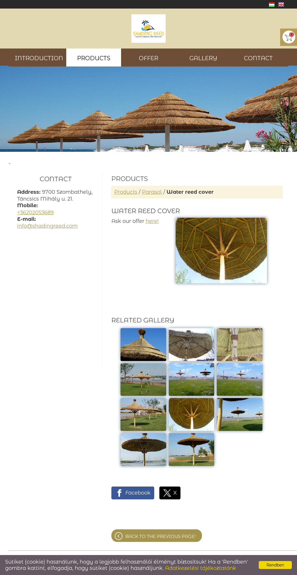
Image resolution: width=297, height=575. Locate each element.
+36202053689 (35, 212)
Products (125, 192)
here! (152, 221)
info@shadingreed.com (47, 226)
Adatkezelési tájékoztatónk (200, 568)
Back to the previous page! (160, 536)
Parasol (152, 192)
